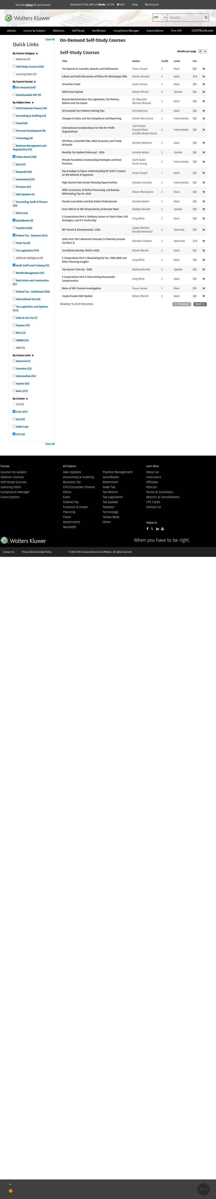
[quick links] (14, 58)
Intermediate (25, 376)
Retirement (110, 482)
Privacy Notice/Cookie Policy (36, 552)
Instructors (153, 477)
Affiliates (152, 482)
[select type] (159, 18)
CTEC (21, 411)
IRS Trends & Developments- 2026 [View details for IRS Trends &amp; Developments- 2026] (81, 229)
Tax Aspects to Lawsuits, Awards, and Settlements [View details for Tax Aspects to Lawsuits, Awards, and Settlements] (90, 68)
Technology (24, 138)
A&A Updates (25, 194)
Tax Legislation (27, 250)
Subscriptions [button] (155, 30)
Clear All (50, 39)
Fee (195, 61)
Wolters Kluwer (23, 540)
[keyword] (188, 18)
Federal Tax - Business (31, 235)
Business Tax (72, 482)
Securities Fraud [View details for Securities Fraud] (71, 84)
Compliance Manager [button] (126, 30)
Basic (21, 391)
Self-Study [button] (78, 30)
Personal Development (30, 130)
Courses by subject (14, 472)
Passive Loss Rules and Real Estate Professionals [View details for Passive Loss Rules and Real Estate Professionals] (89, 201)
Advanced (22, 361)
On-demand (25, 87)
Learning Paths (11, 487)
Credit (164, 61)
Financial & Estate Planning (75, 509)
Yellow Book (25, 157)
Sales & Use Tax (26, 317)
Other (107, 522)
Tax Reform (110, 492)
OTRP (21, 426)
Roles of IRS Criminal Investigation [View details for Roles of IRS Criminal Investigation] (81, 288)
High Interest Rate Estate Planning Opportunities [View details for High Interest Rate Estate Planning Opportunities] (89, 182)
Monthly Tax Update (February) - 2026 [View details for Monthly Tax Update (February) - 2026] (83, 152)
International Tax (27, 299)
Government (25, 179)
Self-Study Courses (29, 66)
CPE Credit (153, 502)
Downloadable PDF (28, 95)
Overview (23, 368)
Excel (20, 164)
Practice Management (117, 472)
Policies (151, 487)
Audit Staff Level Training (32, 265)
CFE (20, 434)
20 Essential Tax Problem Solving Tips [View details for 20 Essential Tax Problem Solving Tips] (83, 110)
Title (64, 61)
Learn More (152, 466)
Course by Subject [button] (34, 30)
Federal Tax (71, 502)
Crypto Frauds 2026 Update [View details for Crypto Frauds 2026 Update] (77, 296)
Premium (23, 186)
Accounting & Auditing (30, 115)
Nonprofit (23, 172)
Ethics (21, 213)
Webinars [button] (58, 30)
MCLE (20, 332)
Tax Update (110, 502)
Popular (22, 325)
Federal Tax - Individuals (32, 291)
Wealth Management (29, 273)
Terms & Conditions (159, 492)
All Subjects (69, 466)
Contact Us (153, 507)
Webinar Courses (12, 477)
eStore (29, 5)
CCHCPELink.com (203, 30)
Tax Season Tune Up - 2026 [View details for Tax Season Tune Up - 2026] (77, 269)
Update (22, 383)
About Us (152, 472)
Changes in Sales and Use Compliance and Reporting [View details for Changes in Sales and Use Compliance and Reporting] (91, 118)
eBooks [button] (11, 30)
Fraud (21, 123)
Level (177, 61)
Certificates (99, 30)
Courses (5, 466)
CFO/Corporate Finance (31, 108)
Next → (200, 304)
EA (20, 419)
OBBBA (22, 340)
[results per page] (202, 51)
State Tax (22, 243)
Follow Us (151, 522)
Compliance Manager (15, 492)
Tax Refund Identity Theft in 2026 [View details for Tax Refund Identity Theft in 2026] (80, 250)
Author (136, 61)
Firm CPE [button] (176, 30)
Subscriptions (10, 497)
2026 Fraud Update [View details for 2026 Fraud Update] (72, 91)
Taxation (23, 228)
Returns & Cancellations (163, 497)
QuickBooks (24, 220)
